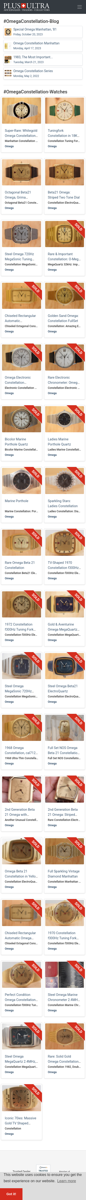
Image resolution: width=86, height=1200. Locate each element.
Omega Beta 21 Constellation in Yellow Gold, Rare (21, 876)
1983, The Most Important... (33, 59)
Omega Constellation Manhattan (36, 45)
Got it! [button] (11, 1194)
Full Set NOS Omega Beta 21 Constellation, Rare (64, 753)
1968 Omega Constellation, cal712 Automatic (20, 753)
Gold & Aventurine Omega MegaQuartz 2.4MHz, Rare (62, 629)
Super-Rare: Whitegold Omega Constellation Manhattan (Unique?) (21, 136)
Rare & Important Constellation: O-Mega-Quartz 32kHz (64, 259)
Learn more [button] (66, 1181)
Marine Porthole (16, 501)
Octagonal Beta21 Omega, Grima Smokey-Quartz (18, 197)
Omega (9, 146)
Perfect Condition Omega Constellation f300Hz (20, 1000)
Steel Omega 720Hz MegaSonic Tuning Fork (19, 259)
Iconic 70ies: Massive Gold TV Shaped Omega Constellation (20, 1123)
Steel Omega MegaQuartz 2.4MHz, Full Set (20, 1061)
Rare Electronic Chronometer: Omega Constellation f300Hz (63, 383)
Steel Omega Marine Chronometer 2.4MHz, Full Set (64, 1000)
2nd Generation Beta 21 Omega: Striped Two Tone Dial (63, 815)
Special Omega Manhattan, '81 (35, 32)
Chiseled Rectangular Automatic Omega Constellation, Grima (20, 938)
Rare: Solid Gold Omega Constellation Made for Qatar (63, 1061)
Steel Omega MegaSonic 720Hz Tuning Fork (18, 691)
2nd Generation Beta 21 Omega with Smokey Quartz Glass (20, 815)
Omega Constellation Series (33, 73)
